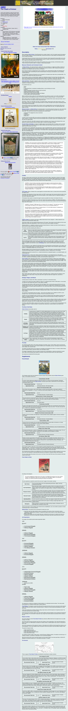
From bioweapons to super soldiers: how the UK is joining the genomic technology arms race (10, 82)
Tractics (10, 96)
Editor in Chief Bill (7, 157)
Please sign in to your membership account (32, 27)
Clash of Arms (5, 21)
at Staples (10, 107)
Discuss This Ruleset (5, 41)
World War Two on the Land (6, 48)
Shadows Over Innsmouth (10, 162)
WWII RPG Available (10, 52)
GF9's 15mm (10, 131)
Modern (2, 49)
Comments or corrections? (5, 178)
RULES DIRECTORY (9, 44)
